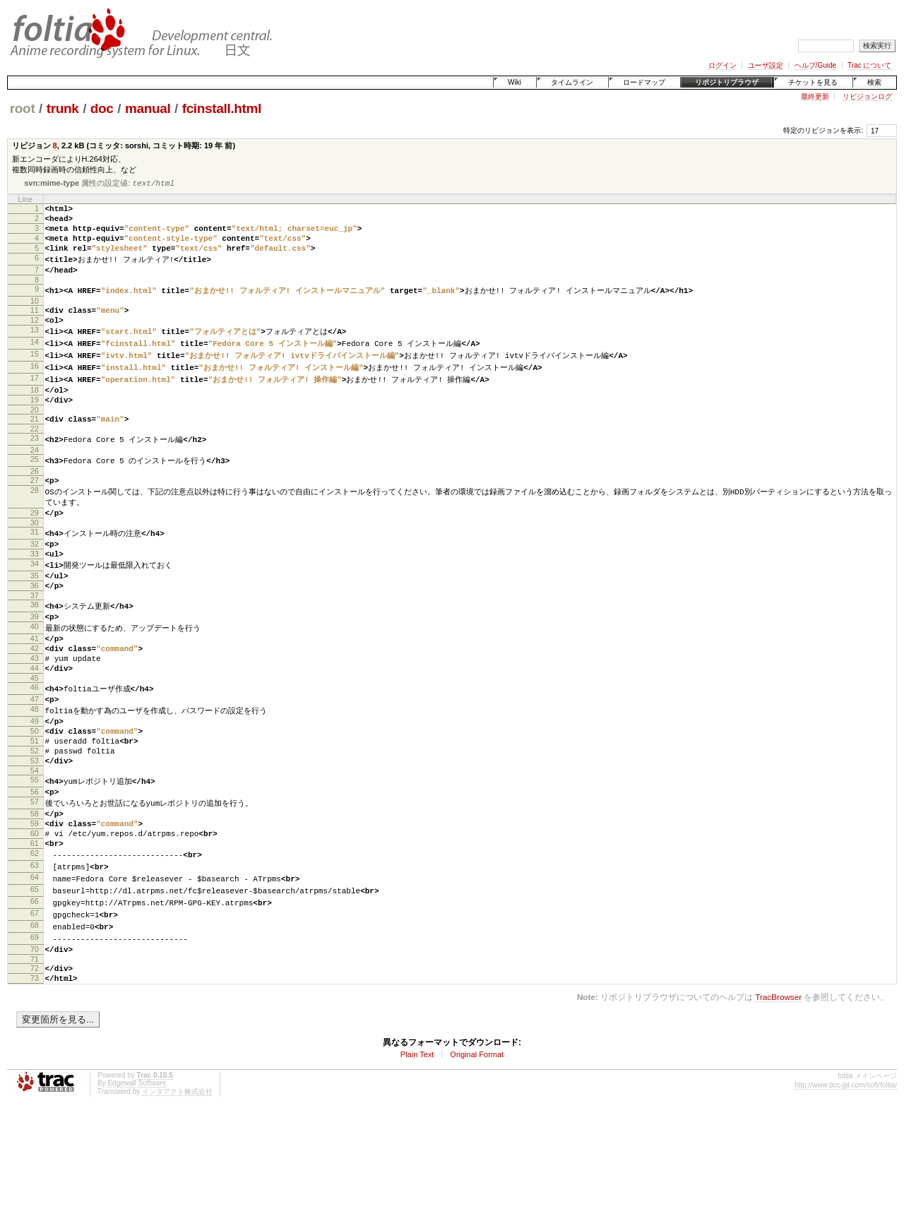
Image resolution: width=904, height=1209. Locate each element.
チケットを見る (813, 82)
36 (34, 629)
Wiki (514, 82)
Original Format (477, 1150)
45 (34, 736)
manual (147, 108)
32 (34, 580)
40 (34, 675)
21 (34, 445)
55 (34, 851)
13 (34, 349)
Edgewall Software (136, 1179)
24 (34, 479)
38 (34, 650)
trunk (63, 108)
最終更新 (815, 96)
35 (34, 617)
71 (34, 1051)
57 (34, 876)
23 (34, 467)
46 (34, 745)
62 (34, 937)
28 (34, 522)
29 (34, 546)
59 (34, 901)
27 (34, 510)
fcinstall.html (221, 108)
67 (34, 1000)
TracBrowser (778, 1092)
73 (34, 1072)
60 (34, 913)
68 (34, 1013)
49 (34, 782)
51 (34, 806)
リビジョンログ (867, 96)
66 (34, 988)
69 (34, 1026)
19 (34, 424)
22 (34, 457)
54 (34, 842)
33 (34, 592)
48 (34, 770)
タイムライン (572, 82)
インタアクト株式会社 (177, 1187)
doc (102, 108)
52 (34, 818)
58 (34, 889)
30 (34, 558)
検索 (874, 82)
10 (34, 315)
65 (34, 975)
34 (34, 604)
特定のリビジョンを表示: (823, 130)
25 (34, 488)
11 (34, 325)
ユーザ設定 (765, 65)
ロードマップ (644, 82)
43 (34, 712)
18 (34, 412)
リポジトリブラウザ (727, 82)
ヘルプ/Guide (815, 65)
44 (34, 724)
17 (34, 399)
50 (34, 794)
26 (34, 501)
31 (34, 568)
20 (34, 436)
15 (34, 374)
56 (34, 864)
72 (34, 1060)
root (22, 108)
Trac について (869, 65)
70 (34, 1039)
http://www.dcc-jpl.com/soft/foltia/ (846, 1181)
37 (34, 641)
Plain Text (417, 1150)
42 (34, 700)
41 (34, 688)
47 (34, 758)
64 (34, 962)
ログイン (722, 65)
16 (34, 387)
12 (34, 337)
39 (34, 663)
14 (34, 361)
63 (34, 950)
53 (34, 830)
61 (34, 925)
